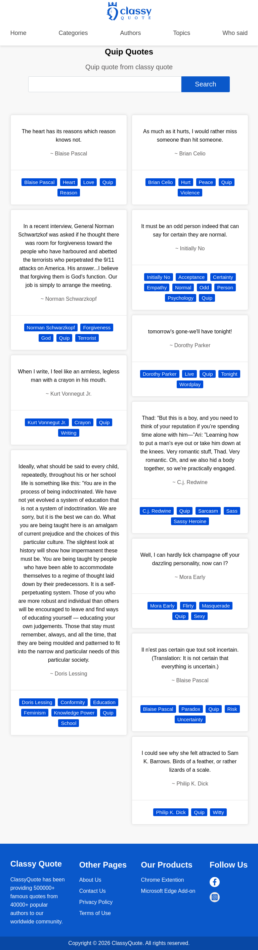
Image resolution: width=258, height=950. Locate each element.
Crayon (83, 422)
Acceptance (191, 277)
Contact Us (92, 891)
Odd (204, 287)
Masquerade (216, 606)
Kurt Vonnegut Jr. (47, 422)
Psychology (181, 298)
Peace (206, 182)
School (68, 723)
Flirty (188, 606)
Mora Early (162, 606)
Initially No (158, 277)
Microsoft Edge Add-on (168, 891)
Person (225, 287)
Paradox (190, 709)
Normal (183, 287)
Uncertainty (190, 719)
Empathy (157, 287)
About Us (90, 880)
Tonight (229, 374)
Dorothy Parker (160, 374)
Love (88, 182)
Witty (218, 812)
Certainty (223, 277)
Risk (232, 709)
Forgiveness (97, 327)
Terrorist (87, 338)
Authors (130, 33)
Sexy (199, 616)
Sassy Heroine (190, 521)
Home (18, 33)
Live (189, 374)
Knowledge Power (74, 713)
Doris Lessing (37, 702)
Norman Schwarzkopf (51, 327)
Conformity (72, 702)
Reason (69, 192)
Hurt (185, 182)
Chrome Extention (162, 880)
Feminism (35, 713)
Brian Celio (160, 182)
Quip (107, 182)
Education (104, 702)
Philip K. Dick (170, 812)
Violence (190, 192)
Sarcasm (208, 511)
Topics (181, 33)
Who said (235, 33)
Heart (69, 182)
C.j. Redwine (156, 511)
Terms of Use (95, 913)
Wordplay (190, 384)
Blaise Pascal (39, 182)
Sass (232, 511)
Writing (68, 433)
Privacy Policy (96, 902)
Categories (73, 33)
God (46, 338)
